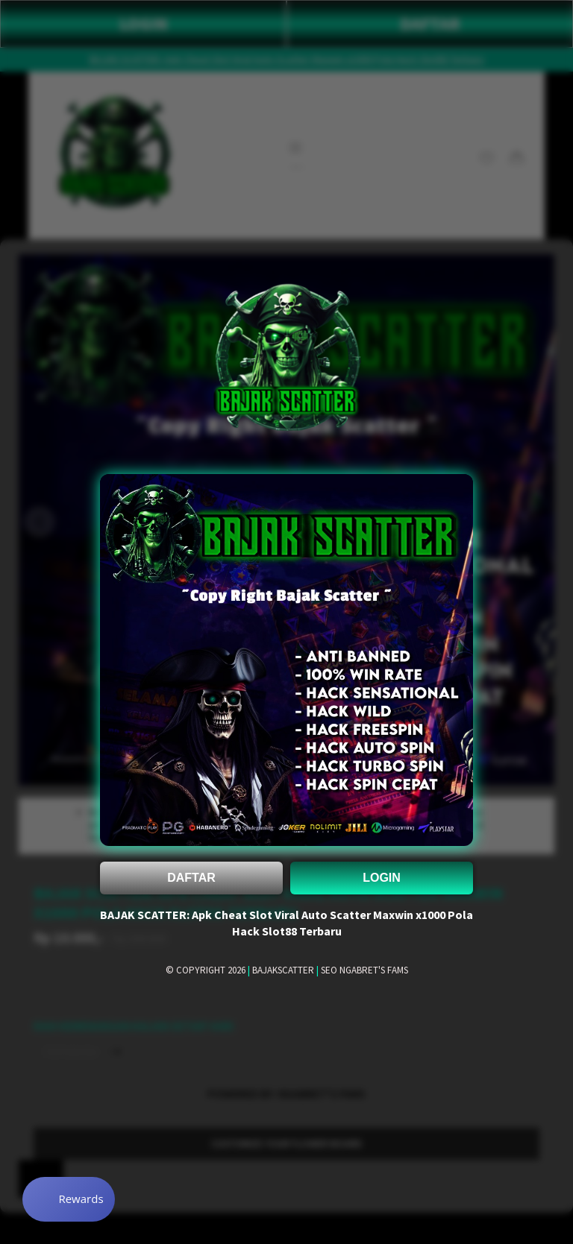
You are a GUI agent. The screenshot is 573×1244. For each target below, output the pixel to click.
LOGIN (382, 877)
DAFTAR (191, 877)
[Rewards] (69, 1199)
